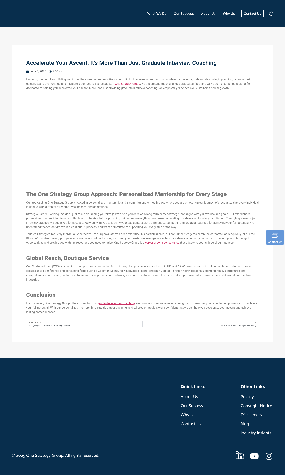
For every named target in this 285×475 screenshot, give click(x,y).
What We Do (156, 13)
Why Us (229, 13)
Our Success (184, 13)
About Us (208, 13)
